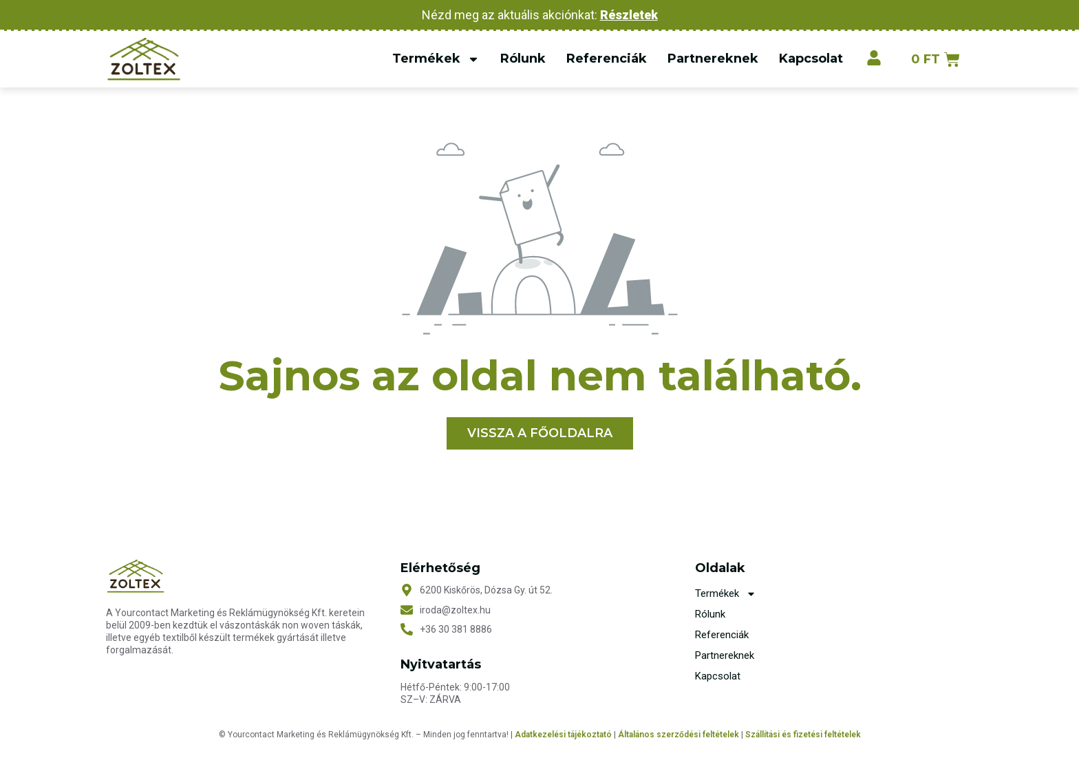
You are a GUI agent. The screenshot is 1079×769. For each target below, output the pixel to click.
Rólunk (522, 58)
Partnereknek (712, 58)
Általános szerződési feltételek (678, 735)
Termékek (435, 59)
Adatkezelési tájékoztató (564, 735)
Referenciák (606, 58)
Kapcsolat (810, 58)
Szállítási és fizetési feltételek (803, 735)
